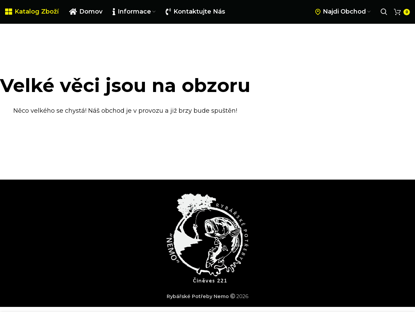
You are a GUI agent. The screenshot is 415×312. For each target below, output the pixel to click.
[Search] (384, 12)
